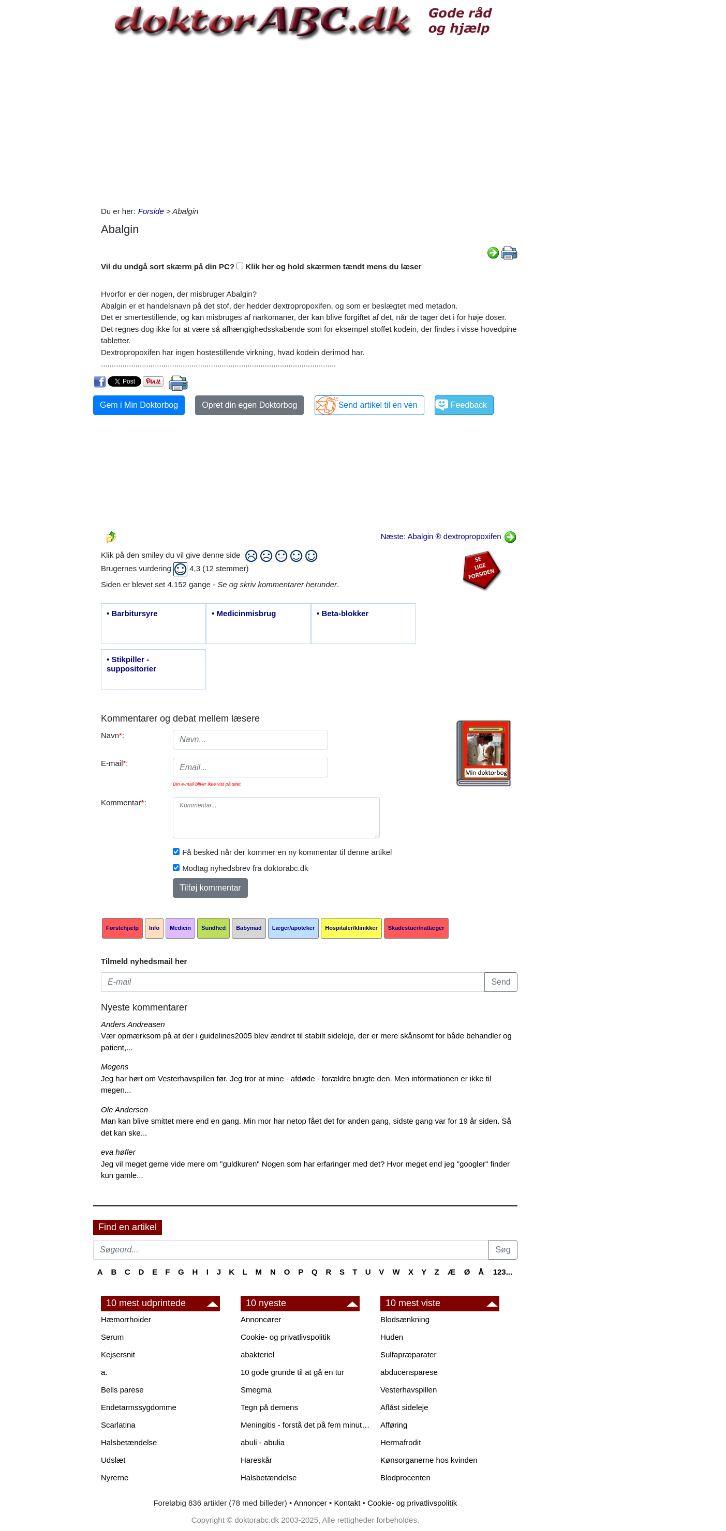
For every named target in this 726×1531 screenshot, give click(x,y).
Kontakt (347, 1502)
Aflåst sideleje (404, 1407)
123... (503, 1271)
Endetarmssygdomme (138, 1407)
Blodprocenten (405, 1477)
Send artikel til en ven (378, 405)
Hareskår (256, 1460)
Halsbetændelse (129, 1442)
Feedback (469, 405)
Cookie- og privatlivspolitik (285, 1337)
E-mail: (114, 763)
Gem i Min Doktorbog (139, 405)
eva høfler (118, 1151)
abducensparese (409, 1372)
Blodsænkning (404, 1319)
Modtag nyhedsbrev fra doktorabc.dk (245, 868)
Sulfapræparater (408, 1354)
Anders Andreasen (133, 1024)
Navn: (112, 735)
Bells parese (122, 1389)
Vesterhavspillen (408, 1389)
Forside (151, 211)
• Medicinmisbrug (244, 613)
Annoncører (261, 1319)
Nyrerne (114, 1477)
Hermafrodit (400, 1442)
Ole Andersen (124, 1109)
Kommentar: (123, 802)
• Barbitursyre (132, 613)
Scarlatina (118, 1424)
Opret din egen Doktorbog (249, 405)
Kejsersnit (118, 1354)
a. (104, 1372)
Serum (112, 1337)
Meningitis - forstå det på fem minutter (305, 1424)
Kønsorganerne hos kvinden (429, 1460)
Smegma (256, 1389)
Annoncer (310, 1502)
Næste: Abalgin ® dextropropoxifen (449, 536)
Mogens (114, 1066)
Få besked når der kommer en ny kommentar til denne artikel (287, 852)
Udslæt (113, 1460)
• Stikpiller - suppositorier (131, 664)
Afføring (393, 1424)
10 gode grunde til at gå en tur (292, 1372)
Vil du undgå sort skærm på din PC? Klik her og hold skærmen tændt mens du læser (261, 266)
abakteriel (257, 1354)
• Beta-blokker (342, 613)
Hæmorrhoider (126, 1319)
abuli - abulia (263, 1442)
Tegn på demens (269, 1407)
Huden (391, 1337)
